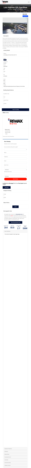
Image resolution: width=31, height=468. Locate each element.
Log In (15, 207)
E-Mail (6, 134)
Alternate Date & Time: (8, 172)
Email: (5, 161)
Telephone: (6, 157)
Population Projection (8, 449)
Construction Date (8, 463)
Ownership (6, 460)
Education (6, 452)
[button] (5, 26)
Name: (5, 153)
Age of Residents (7, 232)
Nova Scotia (10, 9)
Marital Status (7, 455)
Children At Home (7, 466)
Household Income (8, 458)
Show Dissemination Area (15, 223)
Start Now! (7, 188)
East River (14, 9)
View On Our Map (15, 110)
